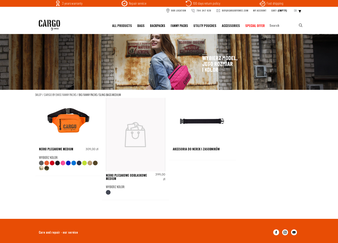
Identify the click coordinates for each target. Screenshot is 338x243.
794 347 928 (201, 10)
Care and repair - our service (58, 232)
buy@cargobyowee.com (232, 10)
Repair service (137, 3)
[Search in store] (283, 25)
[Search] (300, 25)
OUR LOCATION (176, 10)
